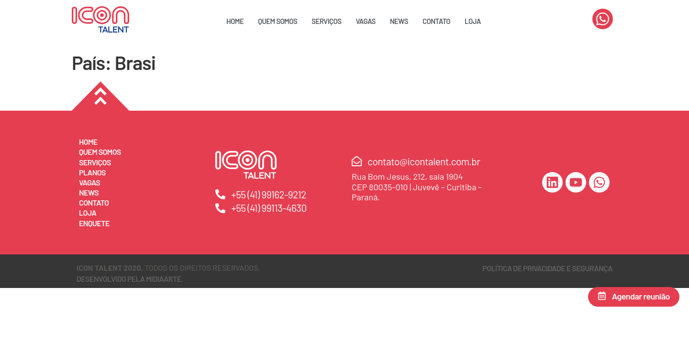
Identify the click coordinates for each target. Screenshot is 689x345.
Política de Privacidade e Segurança (547, 268)
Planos (92, 172)
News (399, 21)
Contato (436, 21)
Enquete (94, 223)
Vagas (366, 21)
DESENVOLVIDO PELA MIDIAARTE (129, 278)
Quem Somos (277, 21)
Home (235, 21)
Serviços (326, 21)
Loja (473, 21)
